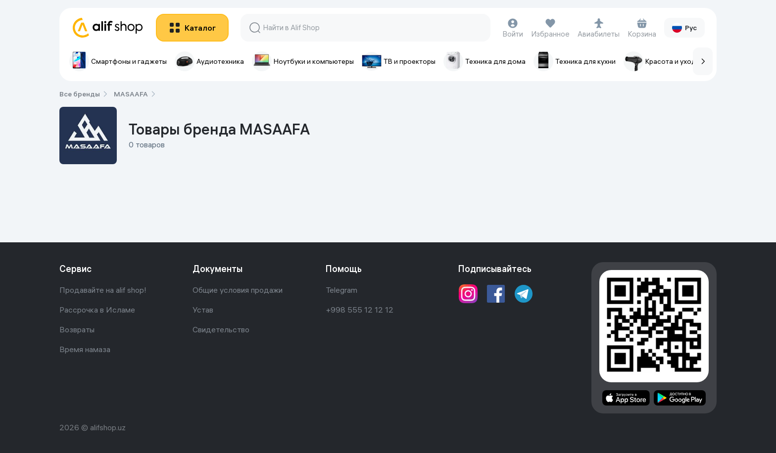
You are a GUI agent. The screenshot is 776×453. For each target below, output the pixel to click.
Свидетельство (221, 329)
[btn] (192, 28)
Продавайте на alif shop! (102, 290)
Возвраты (77, 329)
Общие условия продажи (238, 290)
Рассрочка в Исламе (97, 310)
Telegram (341, 290)
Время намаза (84, 349)
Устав (203, 310)
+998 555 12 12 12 (359, 310)
